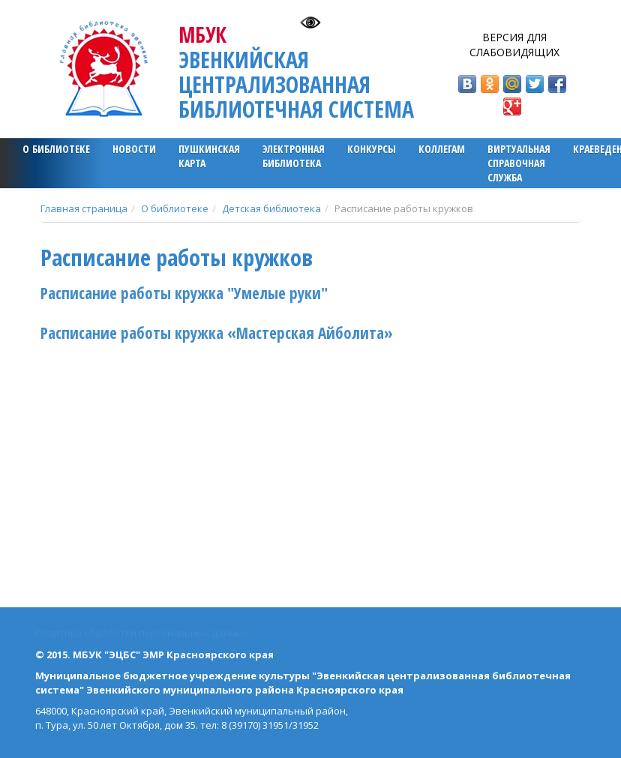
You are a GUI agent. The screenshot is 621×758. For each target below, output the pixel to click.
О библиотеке (56, 149)
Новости (134, 149)
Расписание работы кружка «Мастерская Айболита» (216, 332)
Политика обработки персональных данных (141, 633)
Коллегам (441, 149)
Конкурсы (371, 149)
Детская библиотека (271, 208)
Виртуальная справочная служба (519, 163)
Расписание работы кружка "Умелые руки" (184, 293)
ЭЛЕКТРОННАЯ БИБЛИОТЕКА (293, 156)
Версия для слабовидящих (515, 44)
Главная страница (84, 208)
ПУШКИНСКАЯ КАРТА (209, 156)
